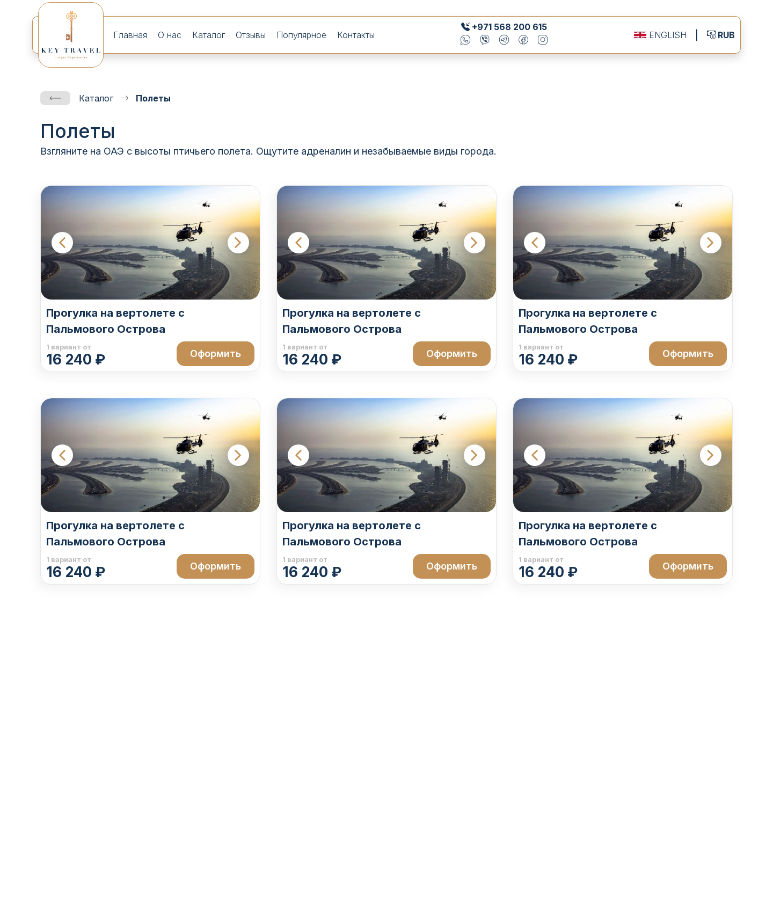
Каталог (208, 35)
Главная (130, 35)
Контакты (356, 35)
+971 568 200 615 (509, 26)
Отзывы (251, 35)
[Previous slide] (62, 242)
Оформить (215, 353)
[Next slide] (238, 242)
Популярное (301, 35)
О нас (169, 35)
